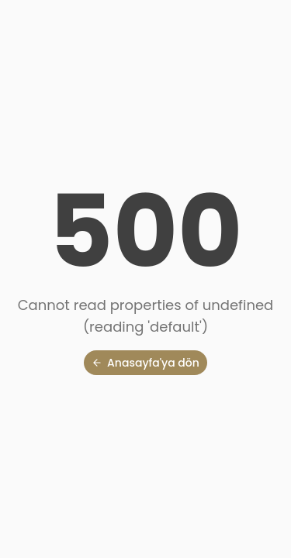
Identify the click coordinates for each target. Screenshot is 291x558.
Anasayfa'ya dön (145, 362)
